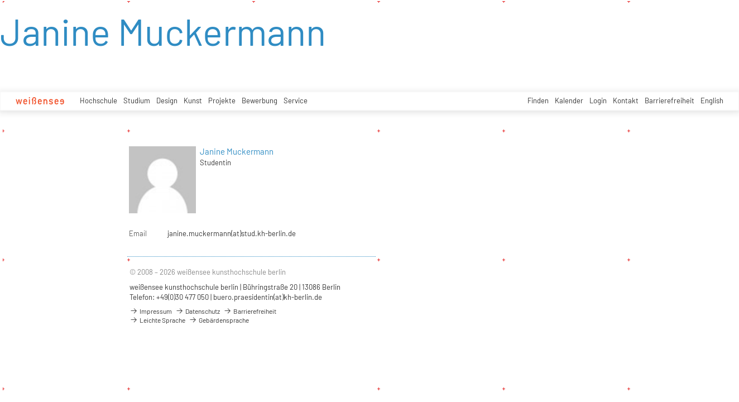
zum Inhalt (0, 0)
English (711, 100)
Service (296, 100)
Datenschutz (197, 311)
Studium (136, 100)
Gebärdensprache (219, 320)
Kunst (193, 100)
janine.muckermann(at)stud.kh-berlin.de (231, 233)
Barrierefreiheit (669, 100)
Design (166, 100)
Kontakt (626, 100)
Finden (538, 100)
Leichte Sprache (157, 320)
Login (598, 100)
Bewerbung (259, 100)
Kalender (569, 100)
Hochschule (98, 100)
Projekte (222, 100)
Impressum (150, 311)
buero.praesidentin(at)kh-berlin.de (267, 297)
